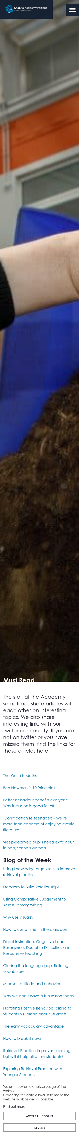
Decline (39, 1127)
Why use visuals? (18, 917)
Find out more (14, 1106)
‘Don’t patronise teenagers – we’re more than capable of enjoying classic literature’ (39, 824)
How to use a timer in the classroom (35, 929)
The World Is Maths (20, 775)
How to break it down (23, 1038)
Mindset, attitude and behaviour (33, 983)
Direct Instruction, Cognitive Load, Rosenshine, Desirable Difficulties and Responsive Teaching (37, 947)
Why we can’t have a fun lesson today (38, 996)
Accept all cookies (39, 1116)
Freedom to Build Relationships (31, 887)
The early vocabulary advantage (33, 1026)
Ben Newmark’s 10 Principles (29, 787)
